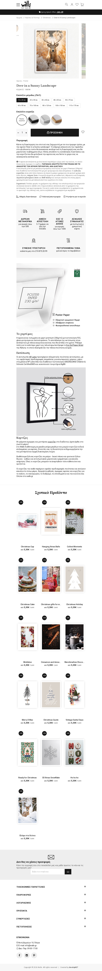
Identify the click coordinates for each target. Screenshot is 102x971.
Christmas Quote (50, 720)
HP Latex (33, 357)
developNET (73, 967)
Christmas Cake (27, 604)
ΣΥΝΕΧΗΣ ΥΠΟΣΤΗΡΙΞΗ (33, 248)
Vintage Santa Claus (74, 720)
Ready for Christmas (27, 778)
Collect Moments (74, 547)
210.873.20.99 (41, 251)
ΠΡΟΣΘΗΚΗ (54, 132)
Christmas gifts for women (53, 604)
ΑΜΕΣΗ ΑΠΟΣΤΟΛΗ (42, 220)
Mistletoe (27, 662)
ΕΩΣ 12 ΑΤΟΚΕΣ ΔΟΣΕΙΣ (60, 221)
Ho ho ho (74, 778)
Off (60, 12)
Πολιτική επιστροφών (51, 197)
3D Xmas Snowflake (51, 778)
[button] (18, 5)
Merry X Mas (27, 720)
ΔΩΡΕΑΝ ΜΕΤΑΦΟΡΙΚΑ (25, 220)
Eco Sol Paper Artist (74, 345)
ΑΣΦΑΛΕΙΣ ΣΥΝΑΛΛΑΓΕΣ (77, 220)
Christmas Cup (27, 547)
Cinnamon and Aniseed (51, 662)
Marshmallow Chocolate (75, 662)
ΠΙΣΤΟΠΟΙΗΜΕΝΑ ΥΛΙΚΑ (68, 248)
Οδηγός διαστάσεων (28, 197)
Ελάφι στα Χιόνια (27, 835)
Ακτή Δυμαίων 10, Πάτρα (29, 942)
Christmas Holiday (74, 604)
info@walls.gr (31, 945)
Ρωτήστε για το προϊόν (76, 197)
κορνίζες (52, 442)
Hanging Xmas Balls (51, 547)
